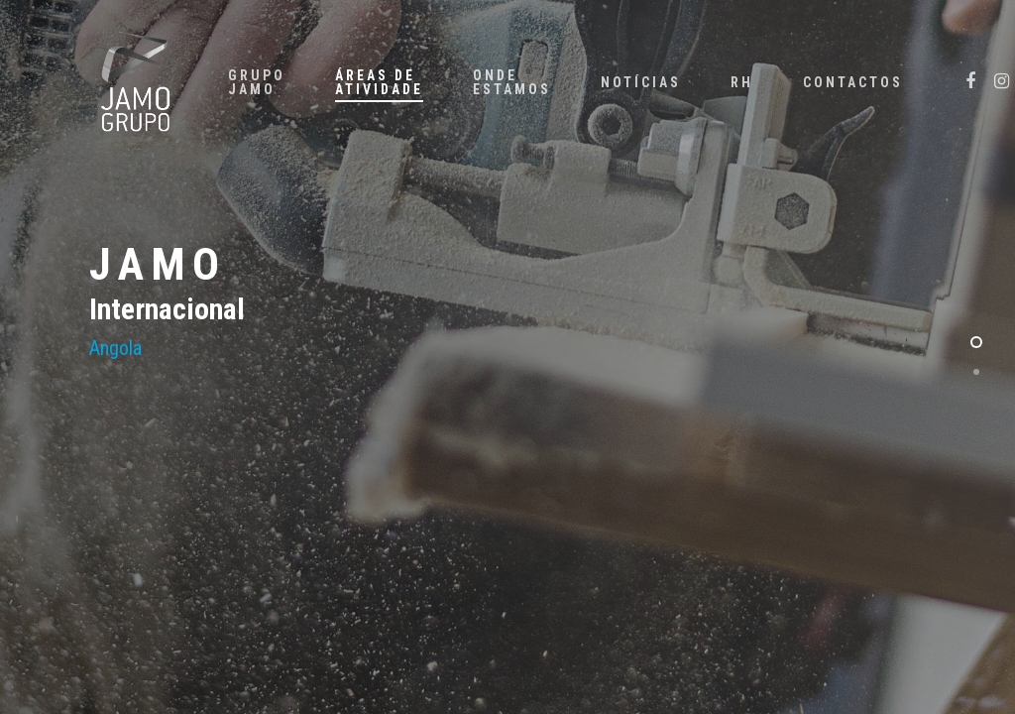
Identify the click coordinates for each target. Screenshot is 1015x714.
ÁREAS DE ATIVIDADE (379, 82)
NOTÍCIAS (641, 82)
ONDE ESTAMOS (512, 82)
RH (742, 82)
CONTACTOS (853, 82)
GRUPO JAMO (256, 82)
